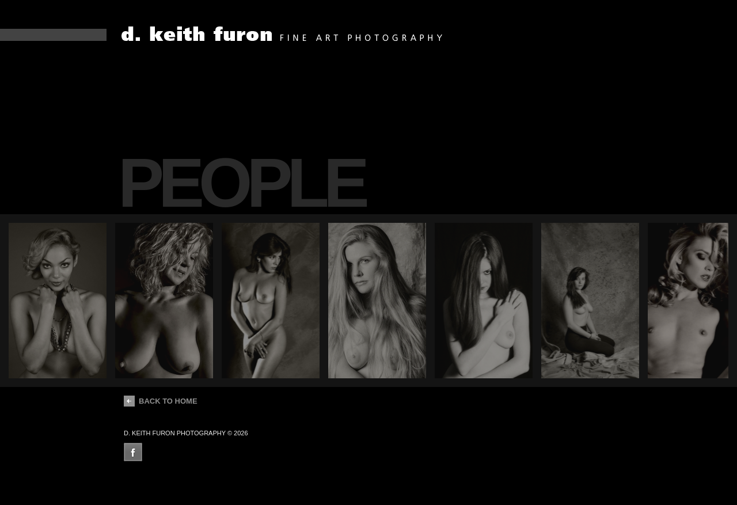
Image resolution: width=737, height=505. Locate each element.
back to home (160, 401)
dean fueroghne (283, 34)
